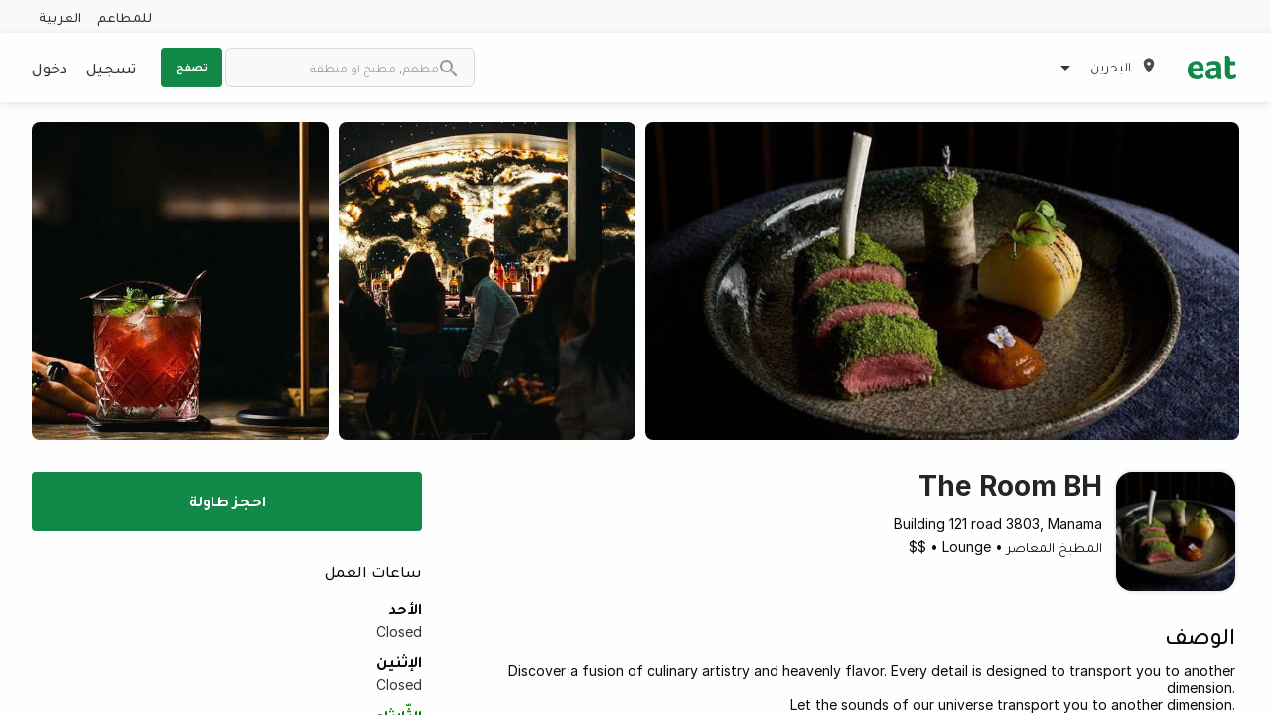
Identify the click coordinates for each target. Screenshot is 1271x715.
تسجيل (111, 67)
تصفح (192, 66)
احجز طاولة (227, 500)
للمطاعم (124, 16)
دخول (49, 67)
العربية (60, 16)
